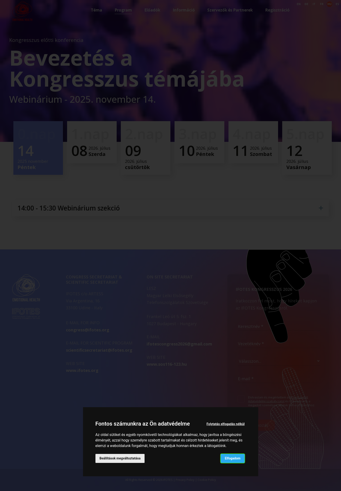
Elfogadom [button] (232, 458)
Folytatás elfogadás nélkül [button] (226, 424)
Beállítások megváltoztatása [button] (120, 458)
